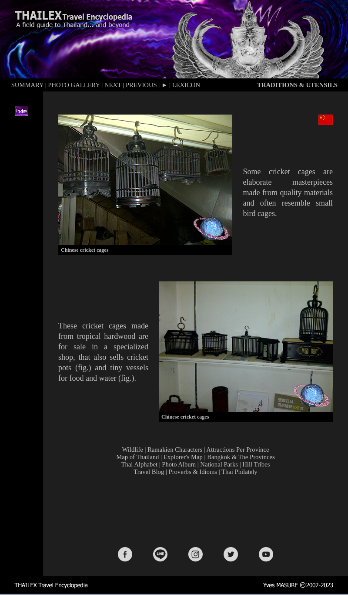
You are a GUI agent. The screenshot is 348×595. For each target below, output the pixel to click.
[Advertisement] (197, 510)
